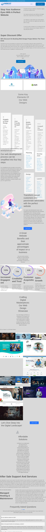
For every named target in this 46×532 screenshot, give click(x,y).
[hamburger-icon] (31, 4)
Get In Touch (34, 422)
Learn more (27, 228)
